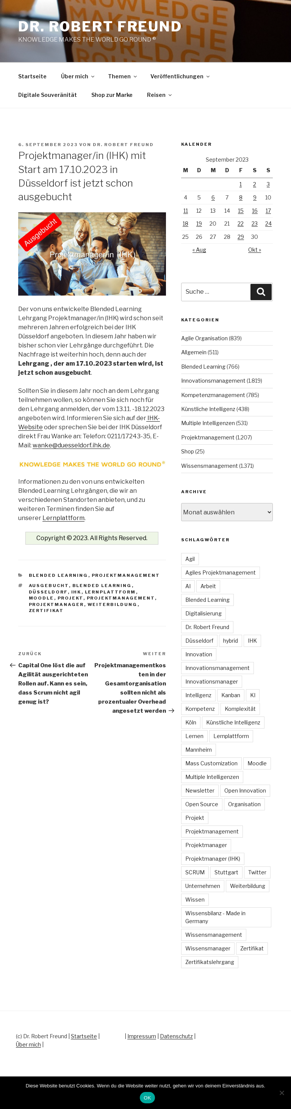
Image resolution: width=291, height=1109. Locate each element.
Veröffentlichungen (180, 76)
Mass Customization (211, 763)
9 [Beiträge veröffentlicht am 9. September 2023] (255, 197)
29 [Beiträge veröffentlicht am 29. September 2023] (241, 237)
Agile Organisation (204, 338)
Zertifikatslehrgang (209, 962)
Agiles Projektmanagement (220, 572)
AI (188, 586)
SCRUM (195, 872)
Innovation (198, 654)
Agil (190, 559)
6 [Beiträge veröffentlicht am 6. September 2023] (213, 197)
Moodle (41, 598)
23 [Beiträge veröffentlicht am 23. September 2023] (255, 223)
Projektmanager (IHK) (212, 858)
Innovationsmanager (211, 681)
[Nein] (281, 1093)
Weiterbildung (113, 604)
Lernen (194, 736)
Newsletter (199, 790)
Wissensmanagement (209, 466)
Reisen (160, 95)
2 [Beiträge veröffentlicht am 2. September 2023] (254, 184)
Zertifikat (46, 610)
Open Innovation (245, 790)
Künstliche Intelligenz (208, 409)
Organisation (244, 804)
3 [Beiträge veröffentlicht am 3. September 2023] (268, 184)
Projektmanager (56, 604)
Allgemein (194, 352)
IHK (76, 592)
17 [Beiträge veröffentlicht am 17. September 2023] (268, 210)
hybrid (230, 640)
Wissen (195, 899)
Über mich (78, 76)
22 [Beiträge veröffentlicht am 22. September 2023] (241, 223)
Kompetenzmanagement (213, 395)
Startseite (32, 76)
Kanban (230, 695)
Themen (123, 76)
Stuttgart (226, 872)
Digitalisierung (203, 613)
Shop (187, 451)
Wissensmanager (207, 948)
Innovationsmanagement (213, 380)
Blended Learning (58, 575)
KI (252, 695)
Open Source (201, 804)
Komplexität (240, 709)
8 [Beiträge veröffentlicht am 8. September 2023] (240, 197)
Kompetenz (200, 709)
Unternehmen (202, 886)
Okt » (254, 249)
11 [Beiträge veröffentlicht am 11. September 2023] (185, 210)
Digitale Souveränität (47, 95)
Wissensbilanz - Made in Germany (215, 917)
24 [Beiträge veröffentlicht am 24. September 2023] (268, 223)
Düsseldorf (48, 592)
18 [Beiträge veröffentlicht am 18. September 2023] (185, 223)
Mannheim (198, 749)
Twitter (257, 872)
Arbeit (208, 586)
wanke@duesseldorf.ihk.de (71, 445)
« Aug (199, 249)
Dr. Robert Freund (100, 26)
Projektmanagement (126, 575)
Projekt (70, 598)
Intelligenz (198, 695)
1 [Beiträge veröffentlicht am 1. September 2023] (240, 184)
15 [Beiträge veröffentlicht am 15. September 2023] (241, 210)
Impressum (141, 1036)
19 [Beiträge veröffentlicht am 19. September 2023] (199, 223)
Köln (190, 722)
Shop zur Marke (112, 95)
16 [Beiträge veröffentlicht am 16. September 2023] (255, 210)
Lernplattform (63, 518)
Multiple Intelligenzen (208, 423)
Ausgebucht (49, 585)
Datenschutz (176, 1036)
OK (147, 1098)
